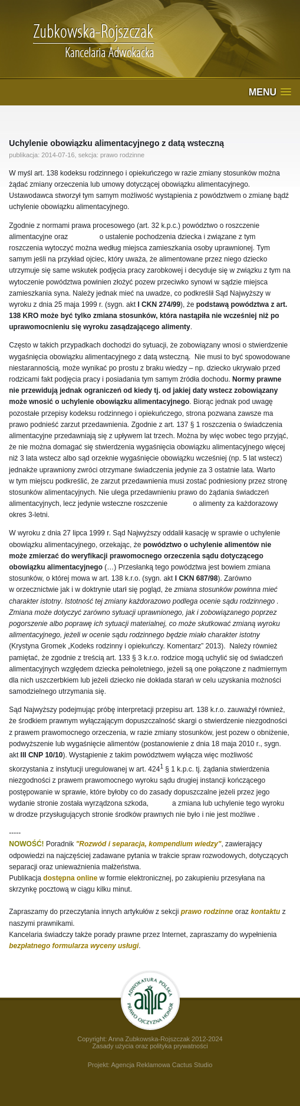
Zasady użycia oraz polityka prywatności (149, 1045)
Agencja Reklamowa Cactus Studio (161, 1064)
